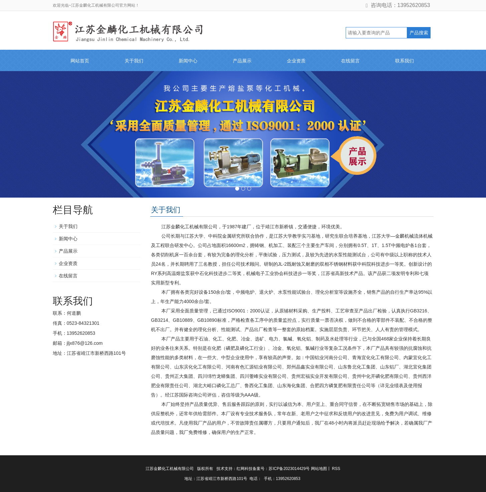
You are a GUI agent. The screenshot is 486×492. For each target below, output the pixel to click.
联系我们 (404, 60)
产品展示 (242, 60)
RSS (335, 468)
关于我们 (134, 60)
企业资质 (296, 60)
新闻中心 (188, 60)
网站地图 (319, 468)
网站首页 (79, 60)
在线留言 (350, 60)
